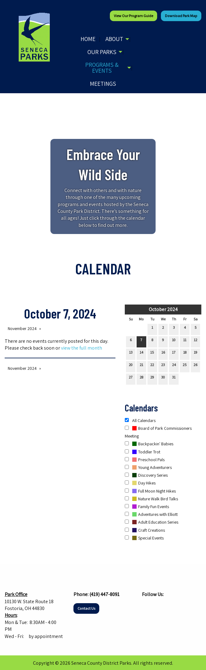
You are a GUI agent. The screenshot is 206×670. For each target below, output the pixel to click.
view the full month (81, 348)
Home (88, 39)
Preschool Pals (145, 459)
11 (184, 341)
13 (131, 353)
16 (163, 353)
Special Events (144, 538)
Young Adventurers (148, 467)
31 (174, 378)
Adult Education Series (151, 522)
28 (141, 378)
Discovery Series (146, 475)
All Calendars (140, 420)
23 (163, 366)
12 (195, 341)
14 (141, 353)
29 (152, 378)
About (114, 39)
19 (195, 353)
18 (184, 353)
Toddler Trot (142, 452)
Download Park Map (181, 15)
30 (163, 378)
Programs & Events (102, 68)
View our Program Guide (133, 15)
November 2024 (22, 328)
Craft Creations (145, 530)
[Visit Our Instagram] (157, 606)
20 (131, 366)
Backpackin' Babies (149, 444)
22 (152, 366)
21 (141, 366)
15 (152, 353)
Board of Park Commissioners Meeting (158, 432)
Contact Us (86, 608)
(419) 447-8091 (104, 594)
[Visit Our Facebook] (147, 606)
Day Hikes (140, 483)
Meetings (103, 84)
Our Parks (101, 52)
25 (185, 366)
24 (174, 366)
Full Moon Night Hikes (150, 491)
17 (174, 353)
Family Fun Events (147, 506)
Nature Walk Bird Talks (151, 499)
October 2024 (163, 309)
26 (195, 366)
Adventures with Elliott (151, 514)
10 (174, 341)
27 (131, 378)
